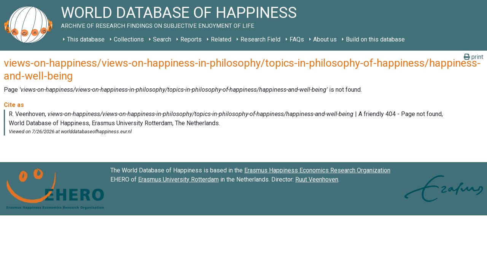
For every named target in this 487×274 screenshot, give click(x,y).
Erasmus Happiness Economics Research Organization (317, 170)
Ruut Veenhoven (316, 179)
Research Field (260, 39)
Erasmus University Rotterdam (178, 179)
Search (162, 39)
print (473, 57)
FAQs (297, 39)
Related (221, 39)
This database (86, 39)
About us (325, 39)
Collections (129, 39)
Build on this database (375, 39)
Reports (191, 39)
